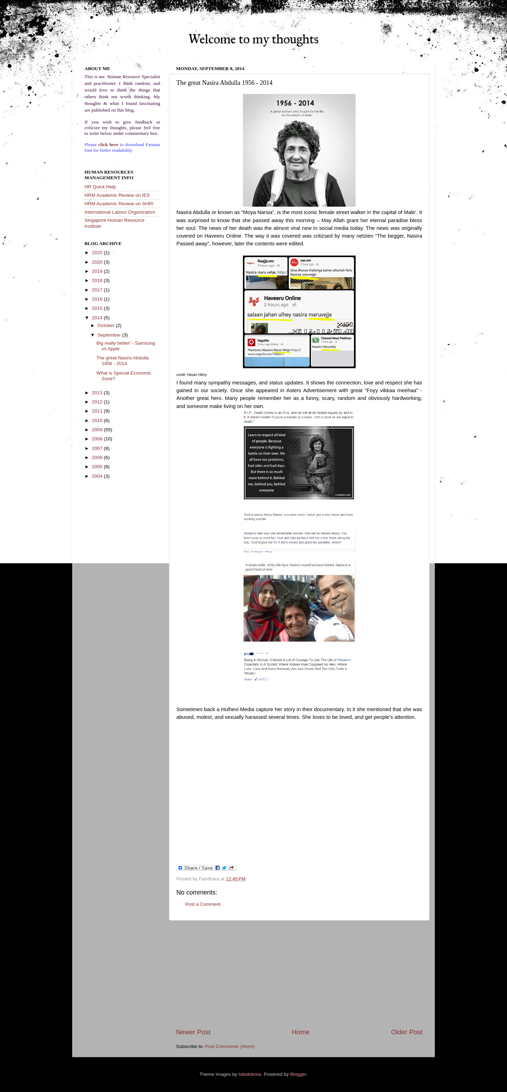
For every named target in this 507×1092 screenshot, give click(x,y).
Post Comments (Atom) (230, 1046)
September (110, 335)
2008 (98, 438)
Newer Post (193, 1032)
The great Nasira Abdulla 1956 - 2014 (122, 360)
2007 (98, 448)
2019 (98, 271)
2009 (98, 429)
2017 (98, 290)
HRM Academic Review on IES (117, 195)
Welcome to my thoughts (253, 39)
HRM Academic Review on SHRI (119, 203)
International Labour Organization (119, 212)
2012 (98, 401)
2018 (98, 280)
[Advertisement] (299, 974)
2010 (98, 420)
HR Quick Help (100, 186)
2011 (98, 411)
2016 (98, 299)
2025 (98, 252)
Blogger (298, 1074)
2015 (98, 308)
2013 (98, 392)
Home (300, 1032)
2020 (98, 262)
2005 (98, 466)
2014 (98, 317)
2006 (98, 457)
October (107, 325)
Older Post (407, 1032)
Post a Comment (203, 904)
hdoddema (250, 1074)
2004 (98, 476)
